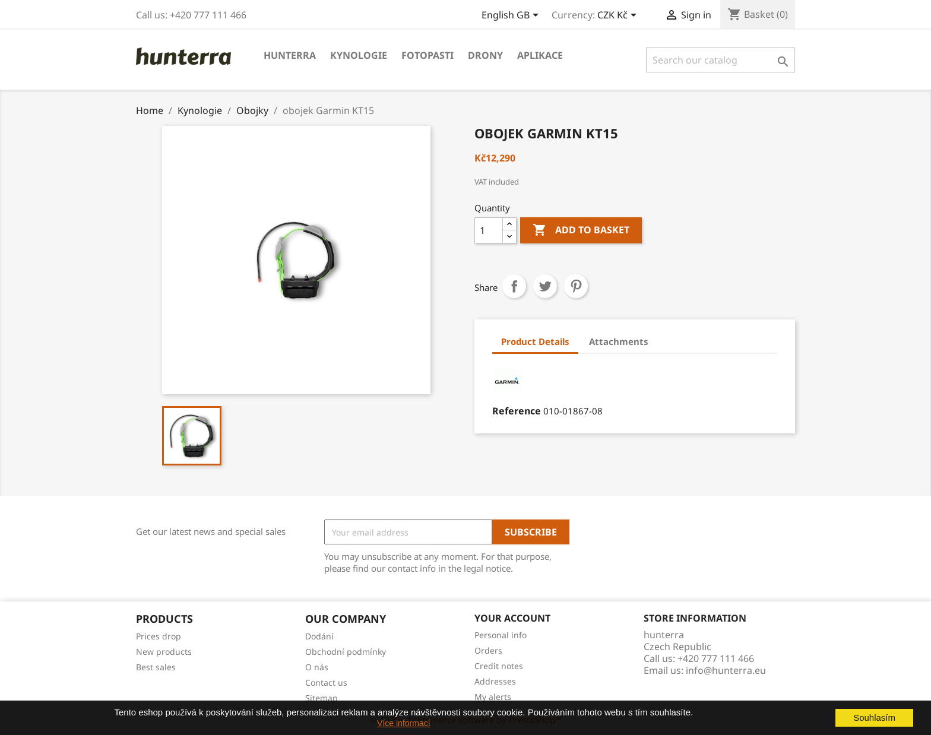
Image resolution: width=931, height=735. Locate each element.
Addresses (495, 681)
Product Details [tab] (535, 341)
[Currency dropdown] (619, 16)
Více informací (403, 723)
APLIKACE (540, 55)
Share (514, 286)
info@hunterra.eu (726, 670)
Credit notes (498, 665)
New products (164, 651)
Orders (488, 650)
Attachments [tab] (618, 341)
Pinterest (576, 286)
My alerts (492, 696)
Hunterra (290, 55)
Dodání (319, 636)
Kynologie (358, 55)
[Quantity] (488, 230)
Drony (485, 55)
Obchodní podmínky (345, 651)
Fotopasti (427, 55)
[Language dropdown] (512, 16)
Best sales (156, 667)
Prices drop (158, 636)
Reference (516, 411)
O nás (316, 667)
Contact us (326, 682)
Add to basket (581, 230)
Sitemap (321, 698)
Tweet (545, 286)
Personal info (500, 635)
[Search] (720, 59)
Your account (512, 618)
